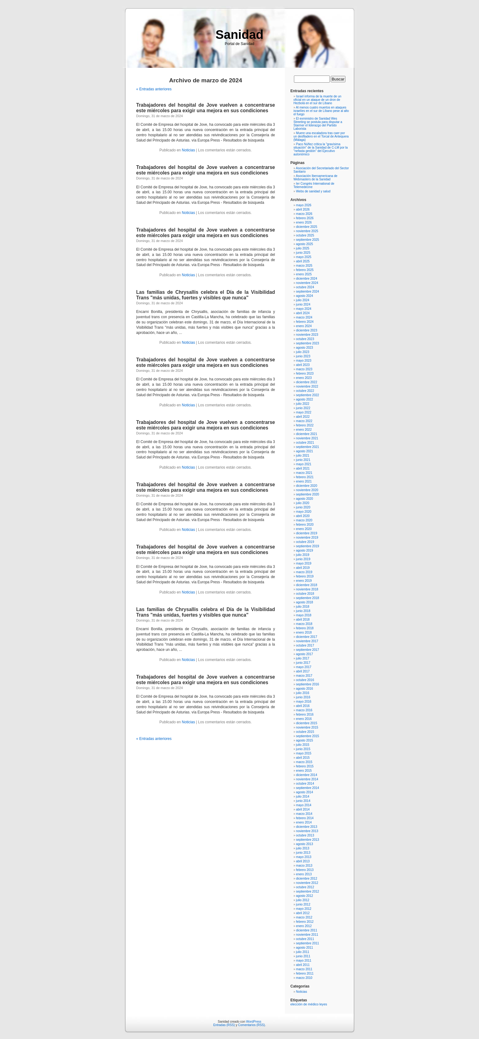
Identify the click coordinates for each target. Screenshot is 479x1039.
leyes (323, 1004)
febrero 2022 (305, 425)
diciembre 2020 (306, 485)
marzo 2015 (304, 762)
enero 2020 (304, 529)
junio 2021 (303, 460)
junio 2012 (303, 904)
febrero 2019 (305, 576)
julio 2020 (302, 503)
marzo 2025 (304, 265)
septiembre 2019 (307, 546)
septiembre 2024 (307, 291)
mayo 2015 (303, 753)
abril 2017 (303, 671)
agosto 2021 (304, 451)
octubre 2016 (305, 680)
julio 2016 (302, 693)
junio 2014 (303, 801)
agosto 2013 (304, 844)
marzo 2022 (304, 421)
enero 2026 (304, 222)
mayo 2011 (303, 960)
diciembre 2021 (306, 434)
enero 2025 (304, 274)
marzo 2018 (304, 624)
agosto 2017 (304, 654)
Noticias (188, 150)
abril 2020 (303, 516)
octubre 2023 (305, 339)
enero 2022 (304, 429)
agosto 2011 (304, 947)
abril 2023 (303, 365)
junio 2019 (303, 559)
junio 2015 (303, 749)
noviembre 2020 (307, 490)
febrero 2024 (305, 321)
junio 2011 (303, 956)
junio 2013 (303, 852)
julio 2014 (302, 796)
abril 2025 (303, 261)
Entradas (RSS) (224, 1025)
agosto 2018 (304, 602)
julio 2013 (302, 848)
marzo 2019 (304, 572)
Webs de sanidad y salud (313, 191)
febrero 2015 (305, 766)
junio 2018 (303, 611)
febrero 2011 (305, 973)
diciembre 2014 (306, 775)
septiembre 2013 (307, 839)
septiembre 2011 (307, 943)
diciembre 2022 (306, 382)
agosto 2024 (304, 296)
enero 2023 (304, 378)
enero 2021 (304, 481)
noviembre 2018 (307, 589)
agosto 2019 (304, 550)
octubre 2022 (305, 390)
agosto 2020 (304, 498)
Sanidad (240, 34)
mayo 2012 (303, 908)
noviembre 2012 (307, 883)
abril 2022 (303, 416)
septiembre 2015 (307, 736)
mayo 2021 (303, 464)
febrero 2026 (305, 218)
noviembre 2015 (307, 727)
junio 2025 (303, 252)
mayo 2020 (303, 511)
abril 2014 (303, 809)
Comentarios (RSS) (251, 1025)
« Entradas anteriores (154, 89)
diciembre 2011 (306, 930)
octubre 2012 (305, 887)
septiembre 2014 (307, 788)
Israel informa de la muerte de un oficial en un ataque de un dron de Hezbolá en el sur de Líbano (317, 100)
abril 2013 (303, 861)
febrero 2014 (305, 818)
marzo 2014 (304, 813)
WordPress (253, 1021)
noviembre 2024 (307, 283)
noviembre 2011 (307, 934)
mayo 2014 (303, 805)
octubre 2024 (305, 287)
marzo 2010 (304, 977)
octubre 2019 (305, 542)
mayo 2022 (303, 412)
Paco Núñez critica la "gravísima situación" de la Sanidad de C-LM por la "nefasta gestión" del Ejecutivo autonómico (321, 149)
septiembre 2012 (307, 891)
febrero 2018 (305, 628)
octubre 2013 (305, 835)
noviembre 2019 (307, 537)
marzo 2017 (304, 675)
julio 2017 (302, 658)
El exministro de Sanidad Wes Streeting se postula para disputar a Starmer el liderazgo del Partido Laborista (318, 123)
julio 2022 (302, 403)
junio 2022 (303, 408)
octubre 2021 (305, 442)
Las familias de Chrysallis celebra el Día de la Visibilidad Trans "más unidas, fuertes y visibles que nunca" (205, 295)
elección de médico (305, 1004)
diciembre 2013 (306, 826)
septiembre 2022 (307, 395)
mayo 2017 (303, 667)
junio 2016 (303, 697)
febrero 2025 (305, 270)
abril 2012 (303, 913)
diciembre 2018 (306, 585)
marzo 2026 (304, 214)
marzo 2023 (304, 369)
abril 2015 (303, 757)
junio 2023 (303, 356)
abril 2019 (303, 567)
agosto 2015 (304, 740)
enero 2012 (304, 926)
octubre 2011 (305, 939)
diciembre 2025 (306, 226)
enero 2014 (304, 822)
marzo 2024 (304, 317)
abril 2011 (303, 965)
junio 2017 (303, 662)
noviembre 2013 (307, 831)
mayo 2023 (303, 360)
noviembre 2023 (307, 334)
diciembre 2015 (306, 723)
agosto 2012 (304, 895)
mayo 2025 (303, 257)
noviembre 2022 (307, 386)
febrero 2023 (305, 373)
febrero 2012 (305, 921)
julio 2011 (302, 952)
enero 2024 (304, 326)
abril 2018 (303, 619)
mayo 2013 (303, 857)
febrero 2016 (305, 714)
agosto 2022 (304, 399)
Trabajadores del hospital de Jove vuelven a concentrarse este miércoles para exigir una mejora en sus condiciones (205, 107)
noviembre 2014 (307, 779)
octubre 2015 (305, 731)
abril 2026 (303, 209)
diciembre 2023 (306, 330)
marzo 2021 (304, 472)
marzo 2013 (304, 865)
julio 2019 (302, 554)
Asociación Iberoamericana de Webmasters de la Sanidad (315, 177)
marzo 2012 (304, 917)
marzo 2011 (304, 969)
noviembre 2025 (307, 231)
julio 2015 (302, 744)
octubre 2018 (305, 593)
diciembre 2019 (306, 533)
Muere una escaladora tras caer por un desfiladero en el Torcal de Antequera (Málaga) (321, 136)
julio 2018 (302, 606)
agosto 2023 (304, 347)
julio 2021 (302, 455)
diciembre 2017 (306, 637)
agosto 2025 (304, 244)
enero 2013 (304, 874)
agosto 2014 (304, 792)
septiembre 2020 (307, 494)
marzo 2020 (304, 520)
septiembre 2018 (307, 598)
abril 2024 (303, 313)
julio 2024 (302, 300)
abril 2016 (303, 706)
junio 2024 (303, 304)
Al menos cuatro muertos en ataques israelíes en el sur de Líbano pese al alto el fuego (321, 111)
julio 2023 (302, 352)
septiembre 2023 (307, 343)
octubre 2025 (305, 235)
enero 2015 (304, 770)
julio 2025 (302, 248)
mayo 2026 (303, 205)
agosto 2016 (304, 688)
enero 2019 (304, 580)
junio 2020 (303, 507)
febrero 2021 (305, 477)
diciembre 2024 (306, 278)
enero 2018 (304, 632)
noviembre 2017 (307, 641)
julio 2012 (302, 900)
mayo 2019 (303, 563)
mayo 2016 (303, 701)
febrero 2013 (305, 870)
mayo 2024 (303, 308)
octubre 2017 (305, 645)
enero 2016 (304, 719)
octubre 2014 (305, 783)
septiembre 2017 (307, 649)
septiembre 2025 (307, 239)
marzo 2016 (304, 710)
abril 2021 (303, 468)
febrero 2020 (305, 524)
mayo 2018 (303, 615)
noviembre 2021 (307, 438)
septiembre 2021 (307, 447)
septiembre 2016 (307, 684)
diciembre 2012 (306, 878)
